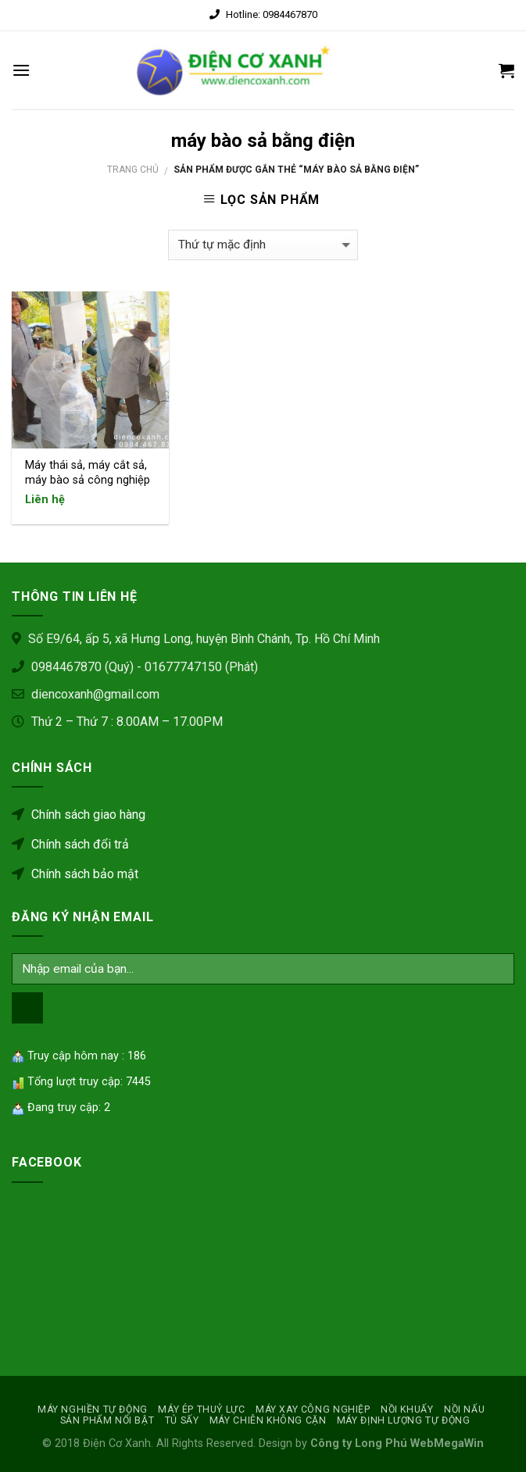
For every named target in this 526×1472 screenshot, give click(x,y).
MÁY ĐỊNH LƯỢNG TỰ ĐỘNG (403, 1420)
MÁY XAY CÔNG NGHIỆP (313, 1409)
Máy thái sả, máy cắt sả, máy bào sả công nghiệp (87, 473)
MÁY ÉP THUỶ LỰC (201, 1409)
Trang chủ (133, 169)
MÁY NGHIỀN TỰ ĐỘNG (93, 1409)
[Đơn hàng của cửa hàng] (262, 245)
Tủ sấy (182, 1420)
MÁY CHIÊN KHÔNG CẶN (268, 1420)
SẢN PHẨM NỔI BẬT (107, 1420)
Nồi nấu (464, 1409)
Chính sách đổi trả (70, 844)
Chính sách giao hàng (78, 814)
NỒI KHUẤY (407, 1409)
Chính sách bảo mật (75, 873)
